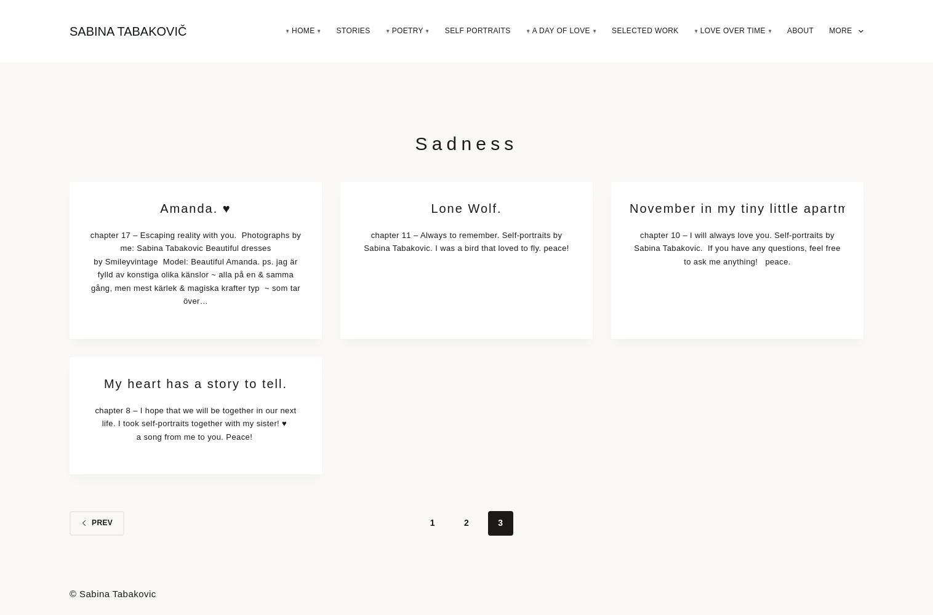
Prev (97, 522)
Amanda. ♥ (195, 208)
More (846, 31)
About (800, 30)
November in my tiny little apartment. (737, 208)
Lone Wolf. (466, 208)
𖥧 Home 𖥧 (303, 30)
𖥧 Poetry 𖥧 (408, 30)
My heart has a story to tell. (195, 384)
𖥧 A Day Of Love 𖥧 (561, 30)
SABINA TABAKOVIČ (128, 31)
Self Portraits (478, 30)
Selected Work (645, 30)
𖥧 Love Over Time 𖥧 (733, 30)
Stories (353, 30)
